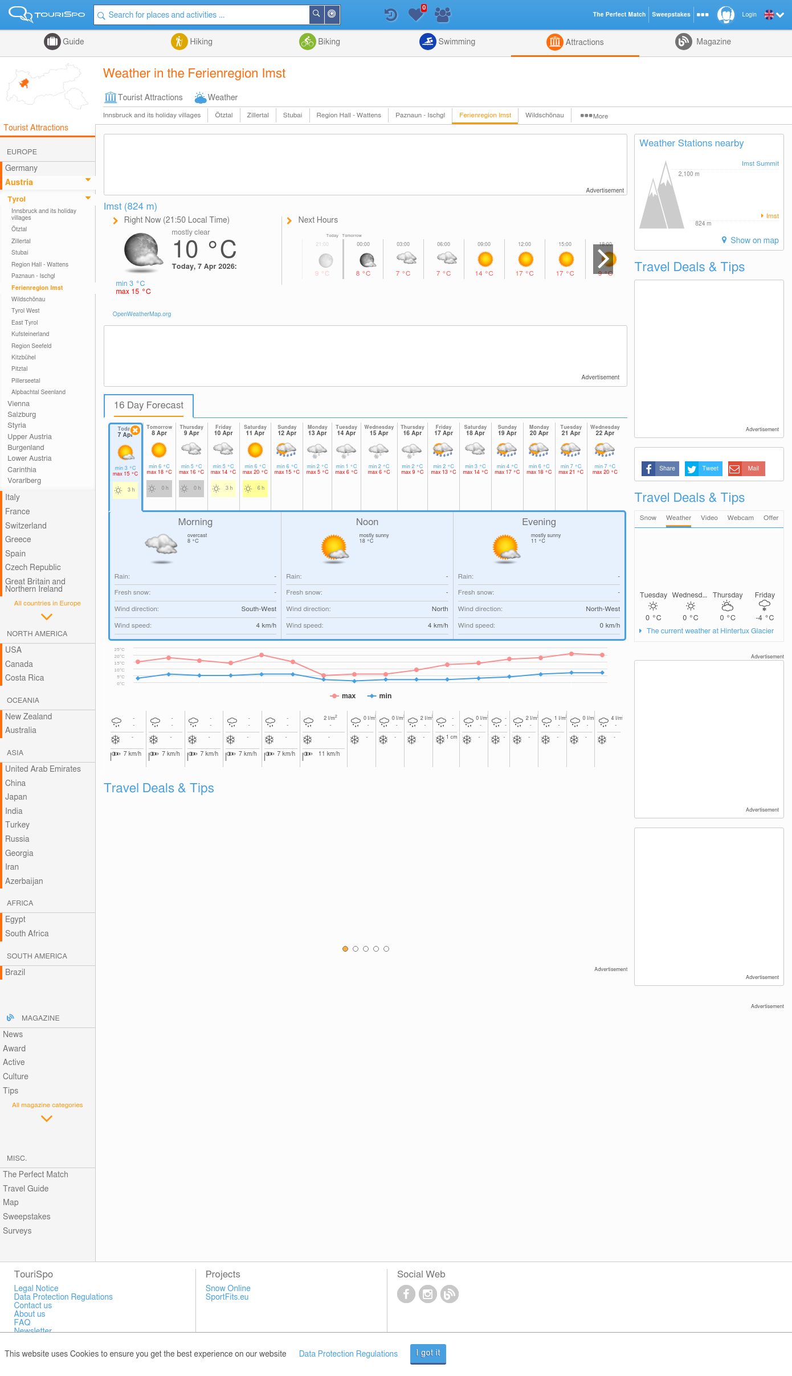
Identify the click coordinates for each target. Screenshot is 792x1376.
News (13, 1035)
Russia (17, 839)
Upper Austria (29, 437)
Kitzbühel (23, 358)
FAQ (22, 1323)
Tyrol (16, 199)
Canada (19, 665)
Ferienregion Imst (485, 115)
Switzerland (26, 526)
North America (37, 634)
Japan (16, 797)
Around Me (339, 15)
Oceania (23, 701)
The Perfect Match (35, 1175)
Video (709, 518)
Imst (772, 216)
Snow (648, 518)
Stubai (293, 115)
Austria (19, 183)
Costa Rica (24, 678)
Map (11, 1203)
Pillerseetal (25, 381)
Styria (16, 425)
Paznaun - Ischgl (420, 115)
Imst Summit (760, 164)
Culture (15, 1077)
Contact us (33, 1306)
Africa (20, 903)
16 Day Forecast (149, 405)
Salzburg (21, 415)
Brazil (15, 973)
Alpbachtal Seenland (38, 392)
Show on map (754, 241)
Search (324, 15)
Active (14, 1063)
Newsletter (33, 1332)
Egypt (15, 920)
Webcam (741, 518)
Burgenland (25, 448)
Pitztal (19, 369)
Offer (771, 518)
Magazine (713, 42)
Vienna (18, 404)
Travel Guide (25, 1189)
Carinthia (21, 470)
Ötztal (223, 115)
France (17, 512)
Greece (18, 540)
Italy (12, 498)
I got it (428, 1353)
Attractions (584, 43)
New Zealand (28, 717)
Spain (15, 554)
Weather (223, 98)
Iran (12, 867)
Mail (753, 469)
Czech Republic (33, 568)
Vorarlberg (24, 481)
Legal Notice (36, 1289)
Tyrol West (25, 311)
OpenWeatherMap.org (142, 314)
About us (29, 1314)
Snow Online (228, 1289)
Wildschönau (544, 115)
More (601, 116)
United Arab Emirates (43, 769)
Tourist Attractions (150, 98)
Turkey (17, 825)
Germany (21, 169)
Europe (22, 152)
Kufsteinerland (30, 334)
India (14, 812)
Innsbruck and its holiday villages (152, 115)
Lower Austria (29, 458)
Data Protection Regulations (348, 1354)
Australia (20, 731)
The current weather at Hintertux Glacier (709, 631)
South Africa (27, 934)
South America (37, 956)
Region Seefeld (31, 346)
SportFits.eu (227, 1297)
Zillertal (258, 115)
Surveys (17, 1231)
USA (13, 650)
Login (749, 15)
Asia (15, 753)
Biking (328, 42)
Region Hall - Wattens (349, 115)
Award (14, 1049)
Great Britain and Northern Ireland (35, 585)
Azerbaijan (24, 882)
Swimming (455, 42)
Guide (72, 42)
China (15, 784)
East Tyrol (24, 323)
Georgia (19, 854)
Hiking (200, 42)
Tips (10, 1091)
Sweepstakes (27, 1217)
